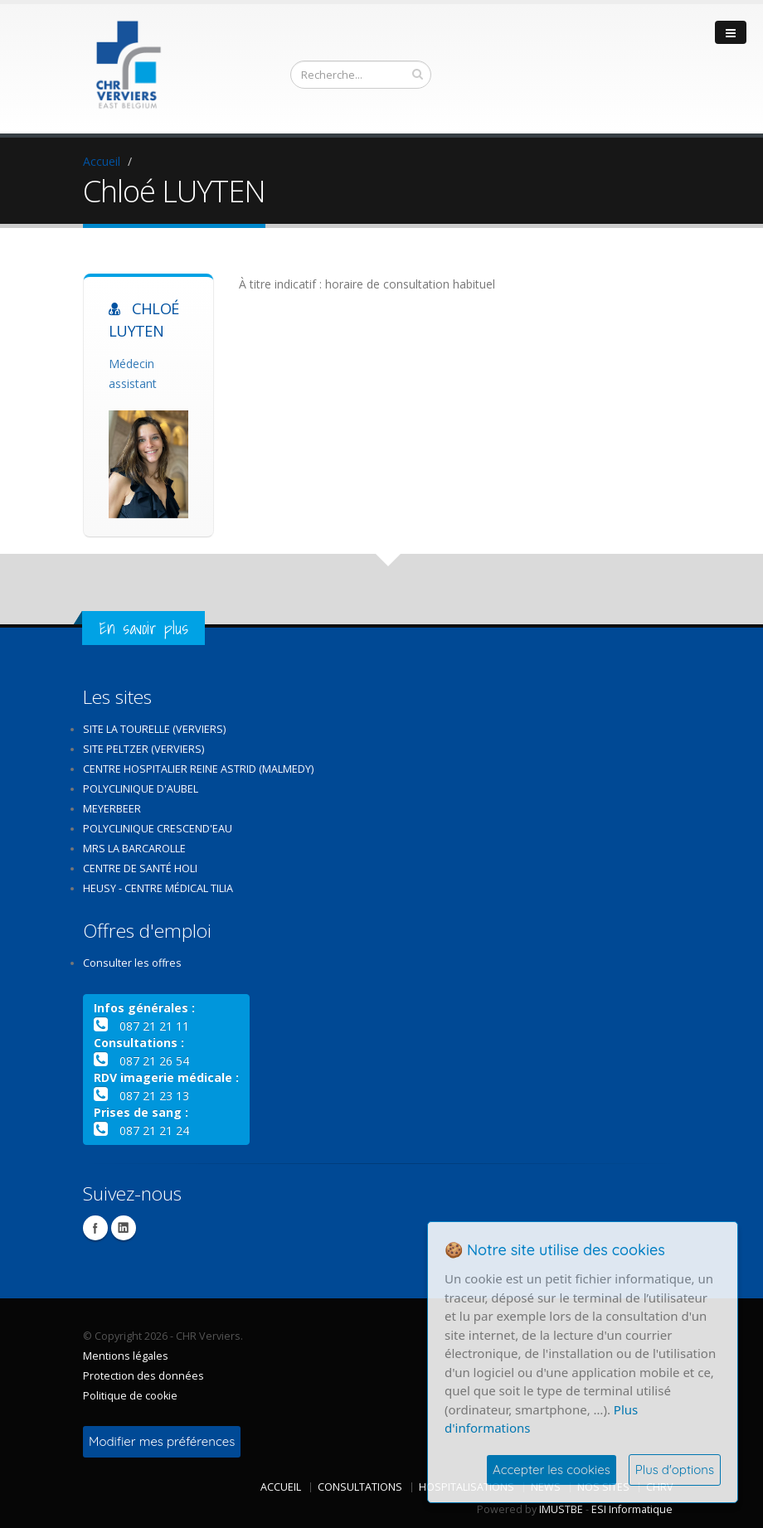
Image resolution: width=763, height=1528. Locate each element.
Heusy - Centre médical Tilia (158, 888)
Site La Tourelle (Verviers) (154, 729)
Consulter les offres (132, 963)
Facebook (95, 1227)
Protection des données (143, 1376)
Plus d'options (674, 1469)
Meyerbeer (112, 809)
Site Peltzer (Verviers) (143, 749)
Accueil (101, 161)
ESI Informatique (632, 1509)
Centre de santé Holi (140, 868)
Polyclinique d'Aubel (140, 789)
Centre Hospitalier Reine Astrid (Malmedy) (198, 769)
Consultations (360, 1487)
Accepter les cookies (551, 1469)
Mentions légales (125, 1356)
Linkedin (123, 1227)
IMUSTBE (561, 1509)
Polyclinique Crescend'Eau (157, 829)
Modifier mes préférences (162, 1441)
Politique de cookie (130, 1396)
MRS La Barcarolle (134, 849)
